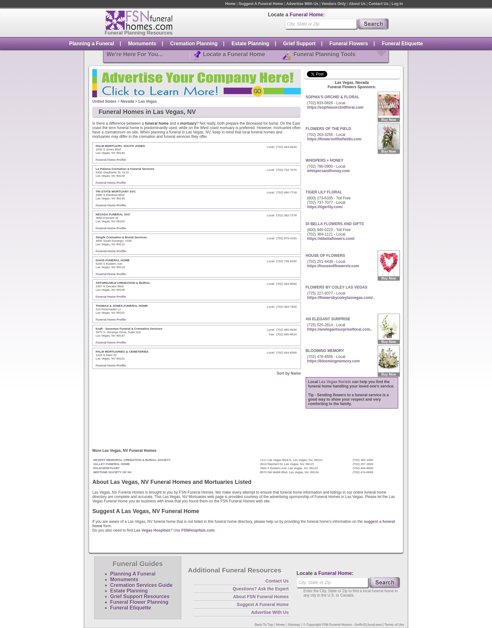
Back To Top (264, 624)
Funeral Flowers (348, 43)
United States (104, 101)
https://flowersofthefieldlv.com (334, 139)
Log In (397, 4)
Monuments (142, 43)
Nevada (127, 101)
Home (230, 4)
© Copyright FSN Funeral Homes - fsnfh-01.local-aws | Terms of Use (353, 624)
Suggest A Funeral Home (261, 4)
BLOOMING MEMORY (325, 351)
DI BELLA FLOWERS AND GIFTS (335, 224)
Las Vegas (147, 101)
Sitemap (294, 624)
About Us (357, 4)
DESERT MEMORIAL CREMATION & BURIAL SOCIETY (132, 460)
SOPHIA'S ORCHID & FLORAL (333, 97)
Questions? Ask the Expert (261, 588)
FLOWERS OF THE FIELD (328, 129)
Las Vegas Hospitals (152, 530)
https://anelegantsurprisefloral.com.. (339, 329)
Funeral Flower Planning (139, 602)
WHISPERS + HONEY (324, 160)
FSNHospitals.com (198, 530)
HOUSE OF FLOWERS (325, 255)
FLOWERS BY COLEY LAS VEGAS (336, 287)
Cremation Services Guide (141, 585)
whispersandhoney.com (328, 171)
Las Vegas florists (335, 382)
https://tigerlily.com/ (325, 207)
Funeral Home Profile (111, 159)
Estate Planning (250, 43)
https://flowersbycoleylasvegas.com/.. (341, 297)
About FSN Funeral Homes (261, 596)
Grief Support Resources (139, 596)
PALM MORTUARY (106, 468)
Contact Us (378, 4)
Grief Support (299, 43)
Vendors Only (334, 4)
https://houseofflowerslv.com (333, 266)
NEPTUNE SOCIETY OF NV (112, 472)
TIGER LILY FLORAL (324, 192)
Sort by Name (289, 373)
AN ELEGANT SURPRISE (328, 319)
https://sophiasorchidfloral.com (335, 107)
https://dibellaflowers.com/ (331, 238)
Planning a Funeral (91, 43)
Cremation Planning (193, 43)
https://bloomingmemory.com (333, 361)
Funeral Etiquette (402, 43)
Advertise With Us (302, 4)
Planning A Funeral (133, 574)
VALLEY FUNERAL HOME (111, 464)
